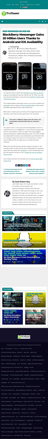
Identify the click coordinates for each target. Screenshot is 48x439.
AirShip (5, 249)
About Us (16, 348)
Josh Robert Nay (14, 47)
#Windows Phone (13, 58)
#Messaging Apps (34, 53)
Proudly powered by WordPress (14, 345)
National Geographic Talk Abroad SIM (32, 251)
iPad (13, 4)
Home (2, 348)
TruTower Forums (16, 413)
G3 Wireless (18, 249)
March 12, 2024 (9, 302)
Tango (43, 401)
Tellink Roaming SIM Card (20, 405)
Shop (18, 397)
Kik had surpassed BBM (27, 105)
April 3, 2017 (32, 319)
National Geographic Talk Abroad (24, 390)
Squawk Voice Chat (28, 401)
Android (8, 4)
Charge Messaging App (36, 356)
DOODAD (29, 360)
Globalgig (25, 249)
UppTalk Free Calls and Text (8, 416)
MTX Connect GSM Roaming (8, 390)
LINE (10, 379)
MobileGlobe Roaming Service (32, 386)
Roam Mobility (25, 253)
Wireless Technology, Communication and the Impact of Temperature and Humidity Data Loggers (23, 226)
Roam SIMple (32, 253)
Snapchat (23, 240)
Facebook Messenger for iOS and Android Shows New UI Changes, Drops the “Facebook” (12, 171)
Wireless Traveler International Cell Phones (25, 431)
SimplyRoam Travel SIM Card (34, 397)
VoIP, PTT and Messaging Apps (18, 420)
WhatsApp (24, 150)
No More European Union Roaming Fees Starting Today (22, 258)
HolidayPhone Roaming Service (37, 371)
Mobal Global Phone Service (18, 382)
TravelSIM (6, 255)
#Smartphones (12, 55)
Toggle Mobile (16, 409)
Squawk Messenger (17, 401)
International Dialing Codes (16, 375)
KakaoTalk (26, 375)
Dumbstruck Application (38, 360)
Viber (17, 416)
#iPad (28, 51)
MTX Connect (19, 251)
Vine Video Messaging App (40, 416)
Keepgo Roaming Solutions (36, 375)
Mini (9, 382)
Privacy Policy (27, 435)
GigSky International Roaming (35, 363)
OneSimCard (4, 394)
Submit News (37, 401)
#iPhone (33, 51)
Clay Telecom (12, 249)
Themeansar (38, 345)
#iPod (38, 51)
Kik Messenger (4, 379)
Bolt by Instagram (25, 356)
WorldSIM (19, 255)
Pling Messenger (25, 394)
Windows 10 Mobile (37, 428)
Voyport (30, 424)
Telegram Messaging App (7, 405)
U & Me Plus (32, 413)
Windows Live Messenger (7, 431)
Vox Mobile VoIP (38, 420)
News (28, 31)
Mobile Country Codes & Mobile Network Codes (12, 386)
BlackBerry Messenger (13, 31)
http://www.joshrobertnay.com (28, 204)
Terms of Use (38, 405)
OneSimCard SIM (11, 253)
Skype (44, 397)
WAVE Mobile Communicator (8, 428)
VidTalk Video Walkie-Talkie (26, 416)
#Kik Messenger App (22, 53)
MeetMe (43, 379)
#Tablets (20, 55)
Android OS (19, 352)
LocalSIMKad (7, 251)
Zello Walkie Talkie (18, 435)
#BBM (27, 48)
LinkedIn (20, 202)
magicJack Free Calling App (27, 379)
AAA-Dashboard (9, 348)
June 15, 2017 (9, 319)
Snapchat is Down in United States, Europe (23, 243)
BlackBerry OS (16, 356)
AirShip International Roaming (8, 352)
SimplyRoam (39, 253)
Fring (18, 363)
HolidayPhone (36, 249)
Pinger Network (16, 394)
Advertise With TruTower (26, 348)
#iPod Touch (12, 53)
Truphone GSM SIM (31, 409)
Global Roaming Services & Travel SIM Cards (12, 367)
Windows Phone (30, 4)
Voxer (15, 424)
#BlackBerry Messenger (15, 51)
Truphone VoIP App (5, 413)
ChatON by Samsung (6, 360)
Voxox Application (22, 424)
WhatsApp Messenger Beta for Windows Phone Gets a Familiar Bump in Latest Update (35, 171)
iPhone (17, 4)
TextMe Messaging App (6, 409)
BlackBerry (37, 4)
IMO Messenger (5, 375)
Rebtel (38, 394)
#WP (20, 58)
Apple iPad (26, 352)
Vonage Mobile (29, 420)
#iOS (24, 51)
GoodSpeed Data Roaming (7, 371)
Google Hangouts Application (22, 371)
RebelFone (18, 253)
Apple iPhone (33, 352)
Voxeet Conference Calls (7, 424)
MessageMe (4, 382)
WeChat (18, 428)
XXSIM (24, 255)
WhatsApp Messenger (26, 428)
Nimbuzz (35, 390)
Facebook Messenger (11, 363)
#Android (21, 48)
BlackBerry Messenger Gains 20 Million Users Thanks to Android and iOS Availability (23, 38)
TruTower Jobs (24, 413)
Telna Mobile (31, 405)
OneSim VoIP (42, 390)
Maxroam (13, 251)
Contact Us (23, 360)
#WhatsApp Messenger (35, 55)
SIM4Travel (23, 397)
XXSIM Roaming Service (6, 435)
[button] (39, 21)
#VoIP (25, 55)
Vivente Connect (5, 420)
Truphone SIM (13, 255)
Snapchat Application (6, 401)
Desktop (22, 4)
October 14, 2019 (33, 302)
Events (2, 363)
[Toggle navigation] (45, 21)
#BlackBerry (33, 48)
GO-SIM (30, 249)
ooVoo (10, 394)
